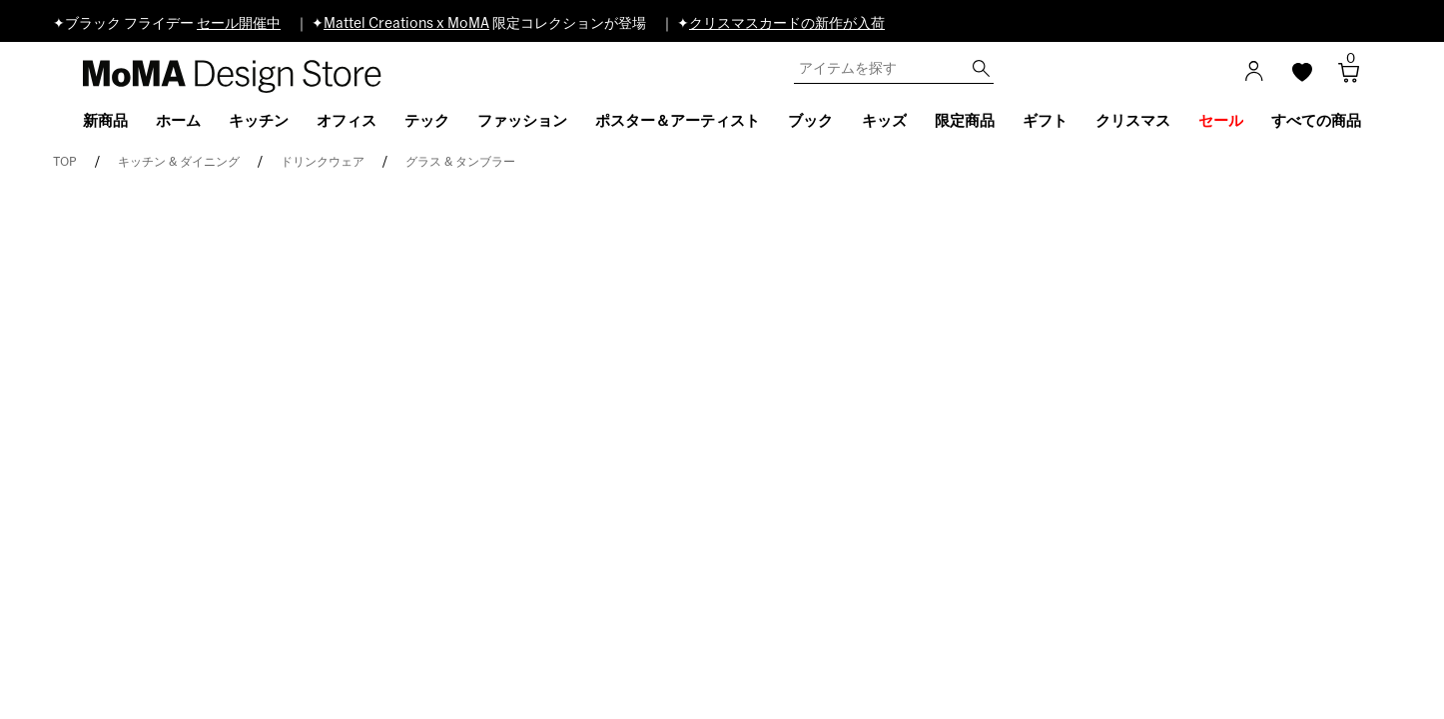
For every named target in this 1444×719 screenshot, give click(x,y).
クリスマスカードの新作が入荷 (787, 24)
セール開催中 (239, 24)
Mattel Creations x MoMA (406, 24)
